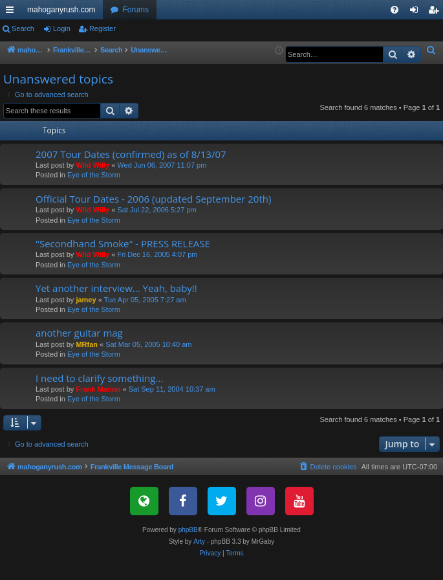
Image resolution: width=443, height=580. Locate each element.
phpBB (188, 544)
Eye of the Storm (93, 189)
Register (102, 28)
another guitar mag (79, 346)
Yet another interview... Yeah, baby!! (116, 302)
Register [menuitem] (436, 12)
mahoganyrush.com (61, 9)
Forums (135, 9)
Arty (199, 555)
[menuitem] (394, 9)
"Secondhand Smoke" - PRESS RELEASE (123, 257)
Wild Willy (92, 179)
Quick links (12, 12)
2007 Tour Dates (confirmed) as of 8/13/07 (131, 168)
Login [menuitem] (417, 12)
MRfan (87, 358)
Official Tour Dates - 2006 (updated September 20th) (153, 212)
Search (23, 28)
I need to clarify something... (99, 392)
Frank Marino (98, 403)
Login (61, 28)
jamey (86, 314)
